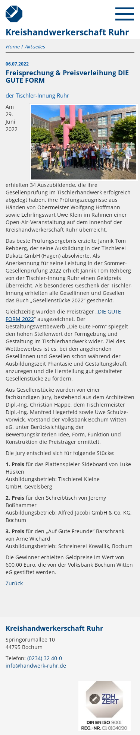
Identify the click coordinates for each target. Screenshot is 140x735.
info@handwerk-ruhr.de (36, 665)
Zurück (14, 583)
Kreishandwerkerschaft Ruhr (11, 11)
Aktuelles (35, 46)
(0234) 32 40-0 (44, 658)
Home (12, 46)
